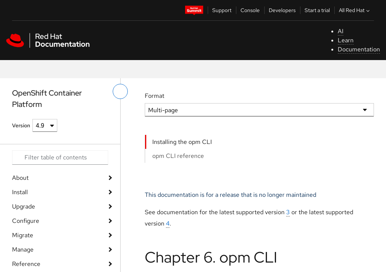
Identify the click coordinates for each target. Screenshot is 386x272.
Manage (23, 249)
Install (20, 192)
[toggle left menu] (120, 91)
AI (340, 31)
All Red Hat (355, 10)
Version (21, 125)
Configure (25, 221)
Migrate (22, 235)
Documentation (359, 49)
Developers (282, 10)
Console (250, 10)
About (20, 178)
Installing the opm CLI (182, 142)
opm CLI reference (178, 156)
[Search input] (60, 157)
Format (154, 96)
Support (221, 10)
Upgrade (23, 206)
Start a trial (317, 10)
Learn (346, 40)
